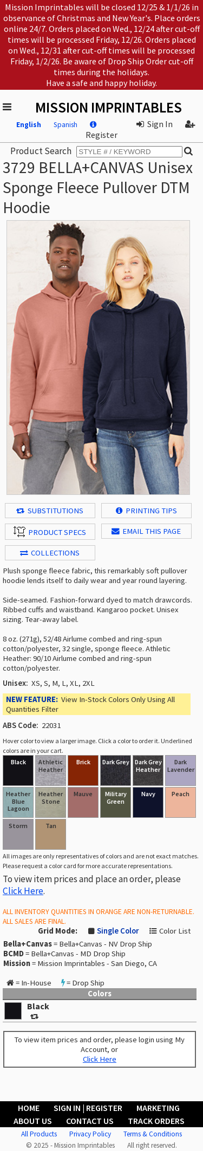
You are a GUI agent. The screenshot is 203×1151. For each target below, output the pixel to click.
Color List (175, 931)
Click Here (23, 891)
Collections (50, 553)
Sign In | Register (88, 1107)
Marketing (158, 1107)
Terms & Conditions (152, 1134)
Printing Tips (146, 510)
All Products (39, 1134)
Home (29, 1107)
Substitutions (49, 510)
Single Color (118, 931)
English (28, 124)
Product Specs (50, 531)
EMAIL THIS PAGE (146, 531)
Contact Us (90, 1120)
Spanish (65, 124)
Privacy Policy (90, 1134)
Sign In (154, 123)
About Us (33, 1120)
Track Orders (156, 1120)
